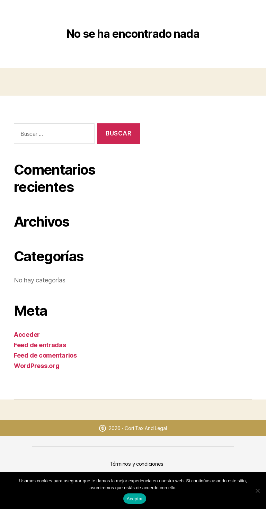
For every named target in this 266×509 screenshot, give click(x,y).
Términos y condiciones (136, 463)
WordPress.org (37, 365)
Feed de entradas (40, 345)
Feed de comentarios (45, 355)
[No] (257, 490)
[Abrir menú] (251, 14)
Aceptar (135, 498)
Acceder (27, 334)
